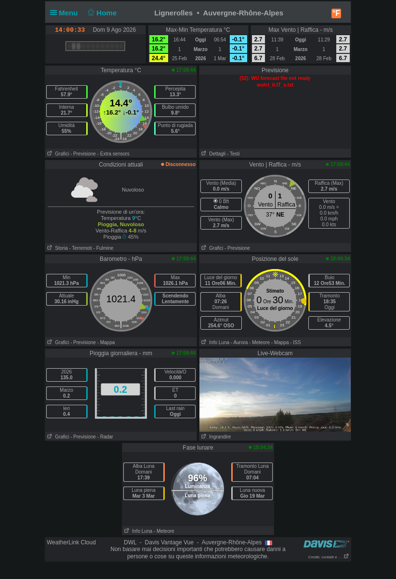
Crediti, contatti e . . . (328, 557)
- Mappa (106, 342)
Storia (56, 248)
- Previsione (83, 153)
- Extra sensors (113, 153)
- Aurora (239, 342)
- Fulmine (103, 248)
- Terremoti (80, 248)
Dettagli (212, 153)
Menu (66, 13)
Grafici (57, 153)
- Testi (233, 153)
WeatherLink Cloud (71, 542)
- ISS (295, 342)
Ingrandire (215, 436)
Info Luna (214, 342)
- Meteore (259, 342)
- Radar (105, 436)
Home (101, 13)
